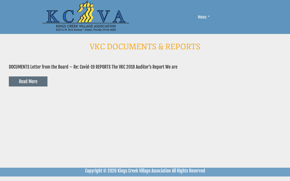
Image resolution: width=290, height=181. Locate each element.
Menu (204, 17)
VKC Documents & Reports (145, 47)
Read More (28, 81)
